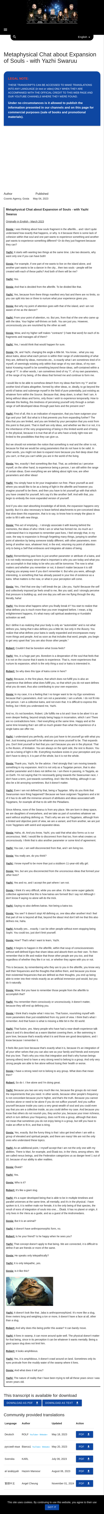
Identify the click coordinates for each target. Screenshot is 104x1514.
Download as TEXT (62, 1403)
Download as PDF (23, 1403)
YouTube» (34, 1434)
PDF (84, 1434)
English (84, 37)
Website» (44, 1434)
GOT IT (52, 1507)
